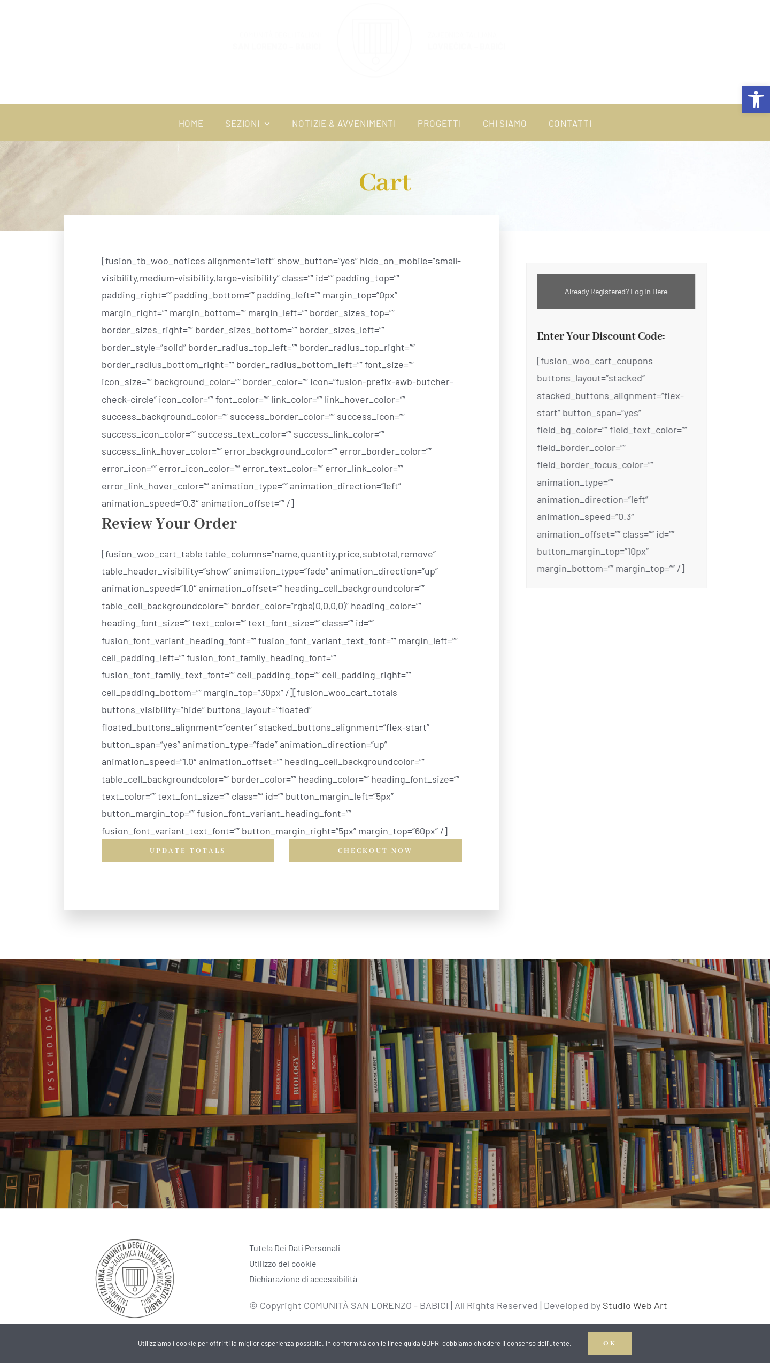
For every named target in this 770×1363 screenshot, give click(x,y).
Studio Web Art (638, 1305)
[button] (756, 99)
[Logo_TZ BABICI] (135, 1240)
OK (610, 1343)
